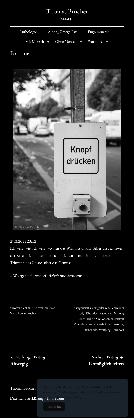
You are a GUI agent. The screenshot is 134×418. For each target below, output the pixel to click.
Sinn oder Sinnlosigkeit (110, 319)
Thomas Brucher (67, 11)
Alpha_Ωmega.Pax (62, 31)
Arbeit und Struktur (111, 324)
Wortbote (95, 41)
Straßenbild (90, 330)
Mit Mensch (34, 41)
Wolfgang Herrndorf (111, 330)
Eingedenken (101, 308)
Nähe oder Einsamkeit (97, 313)
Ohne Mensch (66, 41)
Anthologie (28, 31)
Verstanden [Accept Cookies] (54, 409)
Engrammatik (98, 31)
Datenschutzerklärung (68, 399)
